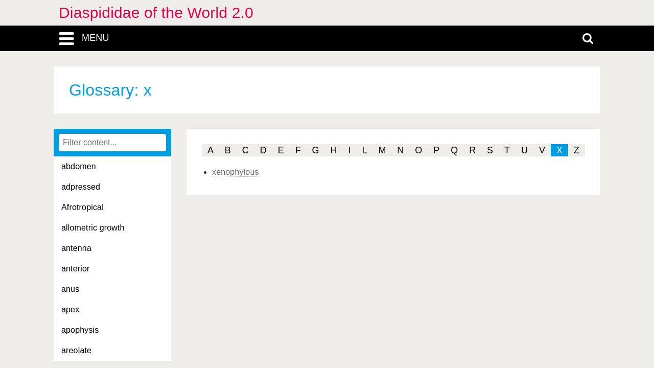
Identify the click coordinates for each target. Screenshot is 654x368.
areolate (76, 350)
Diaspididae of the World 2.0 (156, 12)
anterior (75, 268)
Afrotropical (82, 207)
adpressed (80, 186)
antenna (76, 248)
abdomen (78, 166)
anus (70, 289)
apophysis (80, 330)
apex (70, 309)
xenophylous (235, 172)
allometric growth (93, 227)
